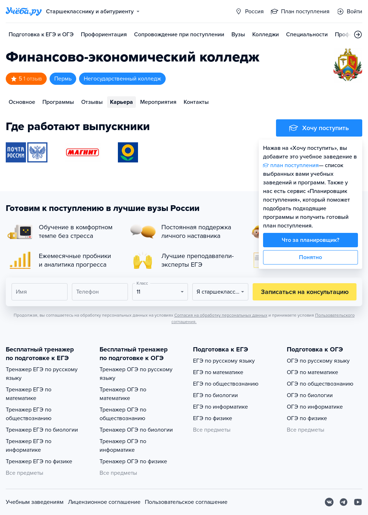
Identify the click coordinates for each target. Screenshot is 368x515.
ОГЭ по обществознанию (320, 383)
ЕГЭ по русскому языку (224, 360)
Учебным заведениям (35, 502)
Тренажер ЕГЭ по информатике (28, 446)
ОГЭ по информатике (315, 406)
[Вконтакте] (329, 502)
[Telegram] (343, 502)
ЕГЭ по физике (212, 418)
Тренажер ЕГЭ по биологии (42, 429)
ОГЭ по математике (312, 372)
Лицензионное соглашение (104, 502)
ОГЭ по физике (307, 418)
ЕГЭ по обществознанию (225, 383)
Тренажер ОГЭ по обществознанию (123, 414)
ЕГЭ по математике (218, 372)
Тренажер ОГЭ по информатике (123, 446)
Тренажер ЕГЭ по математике (28, 394)
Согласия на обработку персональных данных (220, 315)
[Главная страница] (24, 11)
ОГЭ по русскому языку (318, 360)
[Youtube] (358, 502)
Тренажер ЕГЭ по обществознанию (28, 414)
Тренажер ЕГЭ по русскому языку (42, 374)
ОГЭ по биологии (310, 395)
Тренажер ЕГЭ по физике (39, 461)
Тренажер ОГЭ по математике (123, 394)
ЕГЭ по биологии (215, 395)
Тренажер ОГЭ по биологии (136, 429)
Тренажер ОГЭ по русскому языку (136, 374)
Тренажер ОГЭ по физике (133, 461)
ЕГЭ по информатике (220, 406)
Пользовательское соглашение (186, 502)
